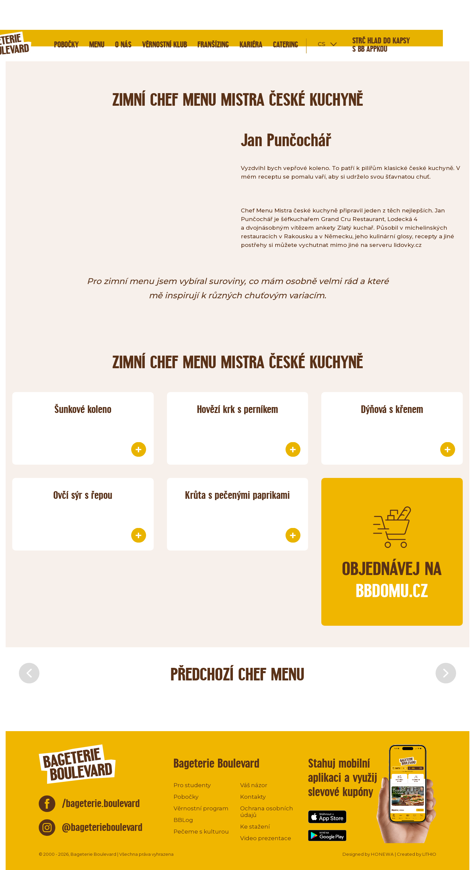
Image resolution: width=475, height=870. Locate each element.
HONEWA (382, 854)
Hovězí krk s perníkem (237, 409)
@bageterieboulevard (102, 827)
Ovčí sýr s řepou (82, 495)
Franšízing (245, 15)
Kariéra (283, 15)
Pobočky (98, 15)
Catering (317, 15)
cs (353, 13)
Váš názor (253, 785)
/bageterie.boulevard (101, 803)
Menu (128, 15)
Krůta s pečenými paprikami (237, 495)
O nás (155, 15)
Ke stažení (255, 826)
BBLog (183, 820)
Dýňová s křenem (392, 409)
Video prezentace (265, 838)
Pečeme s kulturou (201, 831)
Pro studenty (192, 785)
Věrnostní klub (196, 15)
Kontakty (253, 796)
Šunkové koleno (82, 409)
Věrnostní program (201, 808)
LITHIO (429, 854)
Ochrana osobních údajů (266, 811)
